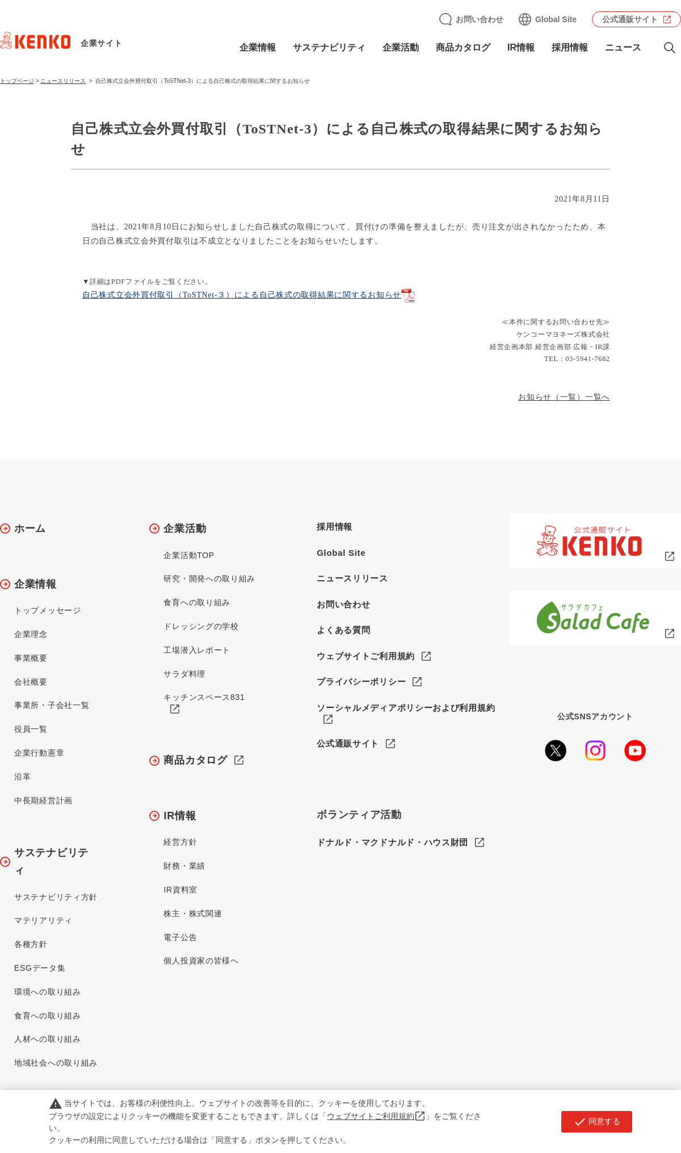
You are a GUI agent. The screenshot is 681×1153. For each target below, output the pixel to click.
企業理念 (31, 634)
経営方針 (180, 841)
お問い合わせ (479, 19)
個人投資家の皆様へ (200, 960)
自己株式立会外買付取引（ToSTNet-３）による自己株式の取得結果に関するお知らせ (241, 295)
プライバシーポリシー (361, 681)
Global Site (556, 19)
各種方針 (31, 944)
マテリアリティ (43, 920)
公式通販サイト (630, 19)
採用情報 (570, 47)
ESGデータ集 (39, 967)
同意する (596, 1122)
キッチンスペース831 (204, 697)
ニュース (623, 47)
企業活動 (400, 47)
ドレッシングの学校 (200, 626)
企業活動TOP (188, 555)
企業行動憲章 (39, 752)
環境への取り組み (47, 991)
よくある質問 (343, 630)
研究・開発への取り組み (209, 578)
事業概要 (31, 658)
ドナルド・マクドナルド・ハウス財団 (392, 842)
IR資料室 (180, 889)
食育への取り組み (47, 1015)
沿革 (22, 776)
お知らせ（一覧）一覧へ (564, 397)
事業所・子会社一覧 (51, 705)
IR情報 (521, 47)
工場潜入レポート (196, 650)
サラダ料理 (184, 673)
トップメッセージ (47, 610)
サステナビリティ (329, 47)
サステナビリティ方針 (56, 897)
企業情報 (257, 47)
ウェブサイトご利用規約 (366, 656)
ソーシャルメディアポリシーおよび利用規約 (406, 707)
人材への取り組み (47, 1038)
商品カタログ (463, 47)
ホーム (30, 528)
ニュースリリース (63, 81)
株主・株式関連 (192, 913)
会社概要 (31, 681)
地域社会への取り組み (56, 1062)
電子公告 (180, 937)
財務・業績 (184, 865)
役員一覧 (31, 728)
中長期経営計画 (43, 800)
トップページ (17, 81)
